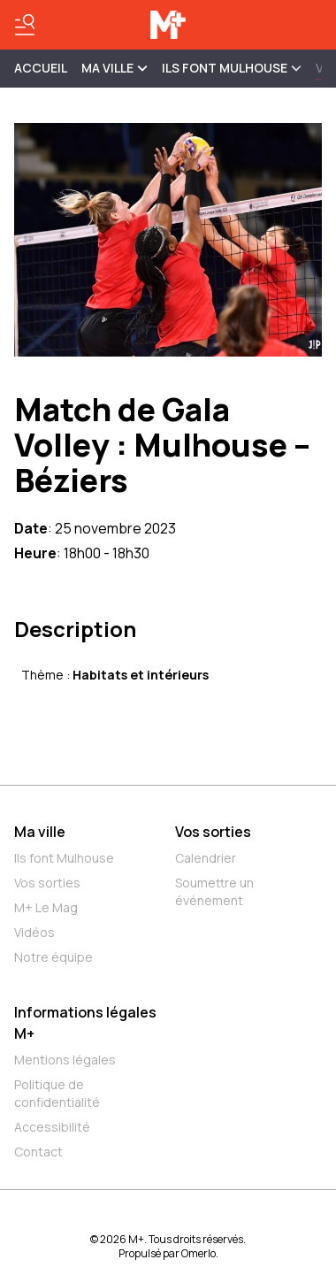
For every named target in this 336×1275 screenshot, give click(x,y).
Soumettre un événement (214, 891)
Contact (38, 1151)
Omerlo (198, 1253)
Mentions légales (65, 1059)
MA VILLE (114, 67)
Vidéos (34, 932)
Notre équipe (53, 957)
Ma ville (39, 831)
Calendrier (205, 857)
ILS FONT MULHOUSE (232, 67)
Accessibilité (52, 1126)
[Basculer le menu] (24, 24)
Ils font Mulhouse (64, 857)
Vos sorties (47, 882)
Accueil (40, 67)
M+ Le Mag (46, 907)
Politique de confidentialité (57, 1093)
